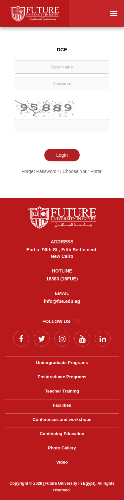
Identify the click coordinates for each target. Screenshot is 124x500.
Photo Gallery (62, 447)
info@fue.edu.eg (62, 301)
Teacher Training (62, 391)
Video (62, 462)
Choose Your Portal (82, 171)
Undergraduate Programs (62, 362)
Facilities (62, 405)
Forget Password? (40, 171)
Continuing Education (62, 433)
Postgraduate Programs (62, 376)
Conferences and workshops (62, 419)
